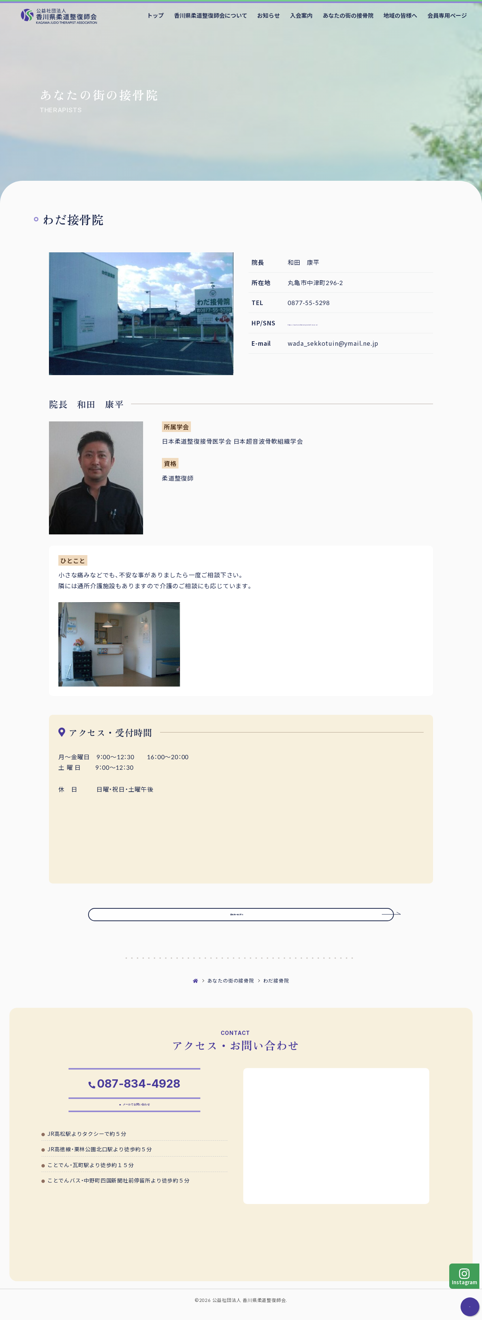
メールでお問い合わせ (138, 1119)
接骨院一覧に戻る (254, 918)
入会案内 (301, 15)
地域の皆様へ (400, 15)
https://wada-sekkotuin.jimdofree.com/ (349, 322)
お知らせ (268, 15)
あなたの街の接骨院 (348, 15)
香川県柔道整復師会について (210, 15)
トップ (155, 15)
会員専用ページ (447, 15)
